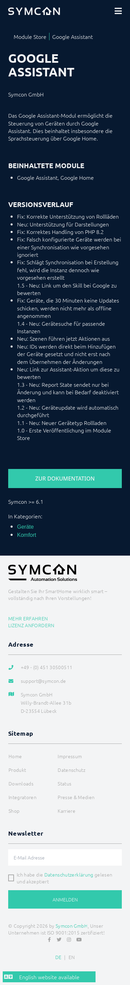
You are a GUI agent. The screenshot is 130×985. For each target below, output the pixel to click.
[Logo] (34, 11)
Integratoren (23, 797)
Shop (14, 810)
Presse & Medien (76, 797)
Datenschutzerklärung (68, 874)
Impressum (70, 756)
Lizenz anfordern (31, 625)
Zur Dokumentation (65, 478)
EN (72, 957)
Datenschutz (71, 769)
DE (58, 957)
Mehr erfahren (28, 618)
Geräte (25, 527)
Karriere (66, 810)
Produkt (17, 769)
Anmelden (65, 899)
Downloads (21, 783)
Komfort (26, 535)
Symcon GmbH (72, 925)
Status (64, 783)
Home (15, 756)
